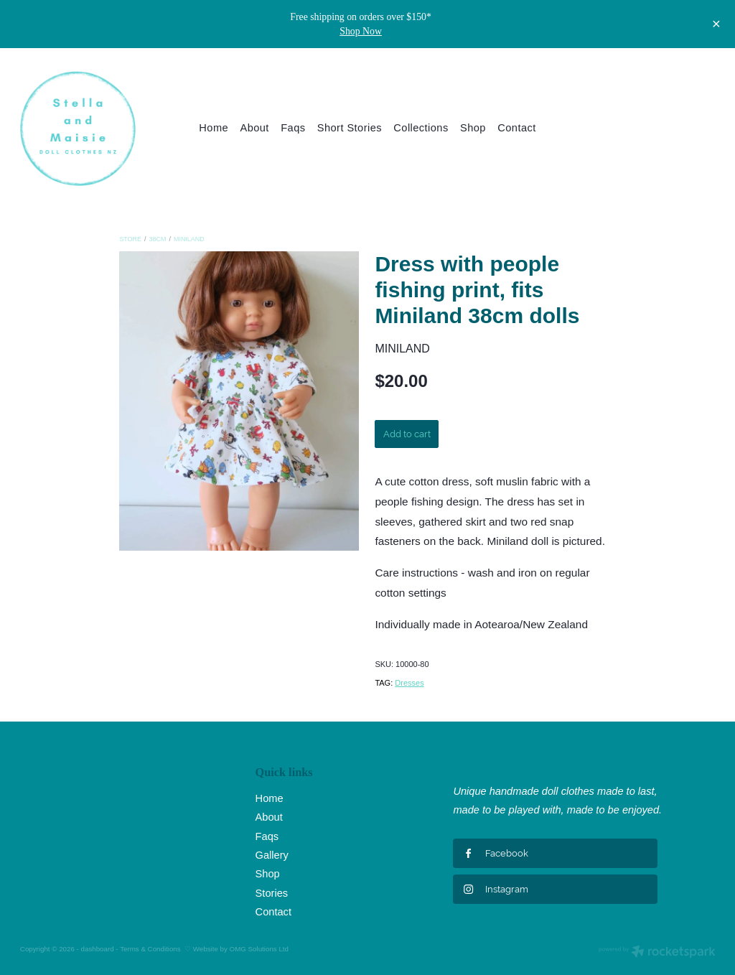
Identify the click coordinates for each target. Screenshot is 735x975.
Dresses (409, 682)
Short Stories (349, 128)
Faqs (293, 128)
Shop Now (361, 31)
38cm (158, 239)
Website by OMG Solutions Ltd (241, 949)
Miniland (189, 239)
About (254, 128)
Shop (473, 128)
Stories (272, 893)
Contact (516, 128)
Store (130, 239)
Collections (420, 128)
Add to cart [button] (407, 434)
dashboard (97, 949)
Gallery (272, 855)
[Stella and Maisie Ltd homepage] (89, 128)
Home (213, 128)
